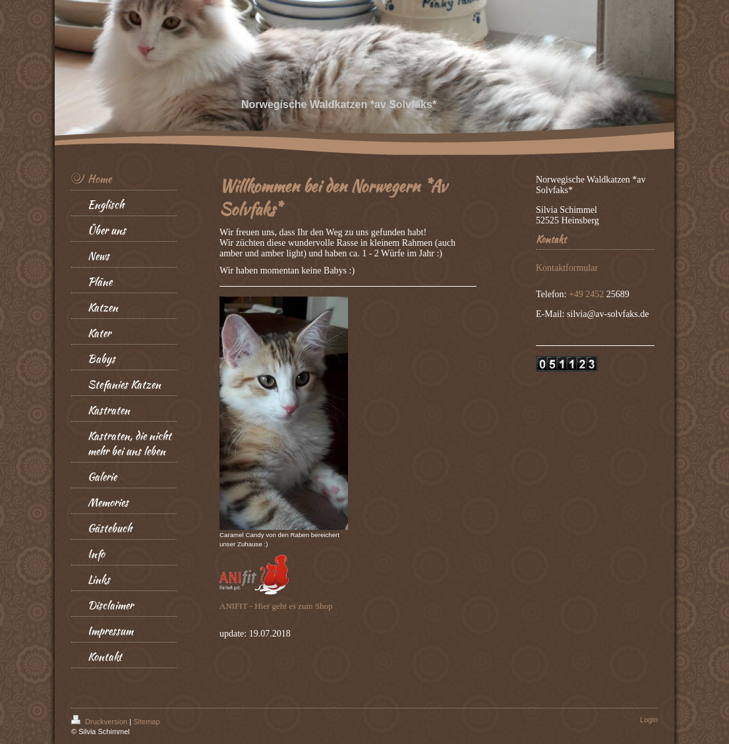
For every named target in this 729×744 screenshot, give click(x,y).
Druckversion (100, 722)
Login (649, 720)
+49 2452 (587, 294)
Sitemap (146, 722)
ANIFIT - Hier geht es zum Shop (276, 606)
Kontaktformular (567, 268)
